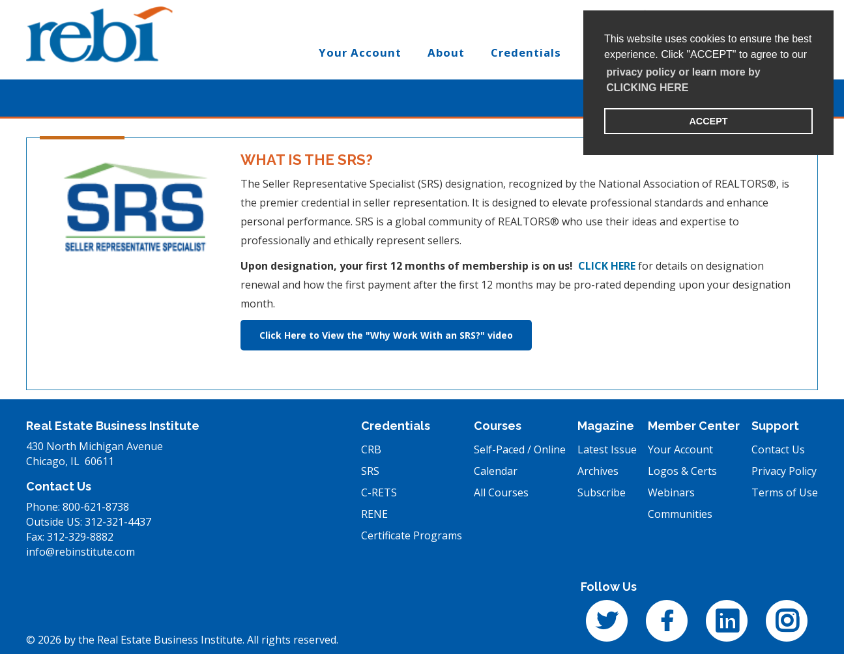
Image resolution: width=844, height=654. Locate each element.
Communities (680, 514)
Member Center (694, 426)
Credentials (395, 426)
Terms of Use (784, 492)
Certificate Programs (411, 535)
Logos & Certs (682, 471)
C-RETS (379, 492)
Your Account (680, 449)
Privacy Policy (784, 471)
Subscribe (601, 492)
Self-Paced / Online (520, 449)
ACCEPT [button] (708, 121)
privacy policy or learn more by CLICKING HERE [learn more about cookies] (683, 79)
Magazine (605, 426)
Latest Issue (607, 449)
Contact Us (778, 449)
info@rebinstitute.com (80, 552)
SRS (370, 471)
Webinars (671, 492)
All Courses (501, 492)
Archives (597, 471)
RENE (374, 514)
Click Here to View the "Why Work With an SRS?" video (386, 335)
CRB (371, 449)
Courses (497, 426)
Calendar (495, 471)
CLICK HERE (606, 266)
